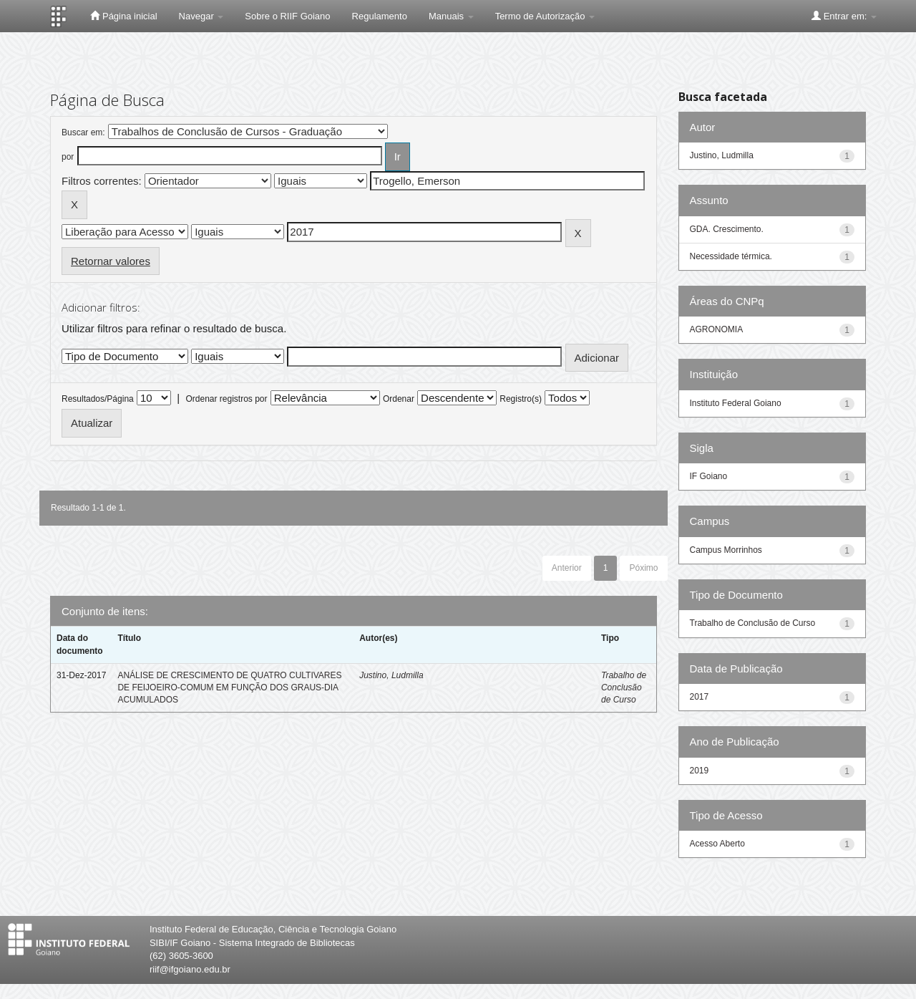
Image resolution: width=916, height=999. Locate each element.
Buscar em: (83, 132)
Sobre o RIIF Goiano (287, 16)
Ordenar (398, 399)
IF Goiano (709, 476)
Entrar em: (844, 15)
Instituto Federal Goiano (735, 403)
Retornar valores (110, 261)
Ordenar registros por (226, 399)
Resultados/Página (98, 399)
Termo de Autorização (545, 16)
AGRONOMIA (717, 329)
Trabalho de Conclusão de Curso (623, 687)
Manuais (451, 16)
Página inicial (123, 15)
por (68, 157)
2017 (699, 697)
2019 (699, 771)
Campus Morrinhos (726, 550)
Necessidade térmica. (731, 256)
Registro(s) (521, 399)
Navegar (201, 16)
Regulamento (379, 16)
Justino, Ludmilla (391, 675)
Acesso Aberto (717, 844)
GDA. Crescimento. (727, 229)
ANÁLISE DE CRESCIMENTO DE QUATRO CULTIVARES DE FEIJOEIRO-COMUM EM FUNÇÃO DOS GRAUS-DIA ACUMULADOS (229, 687)
